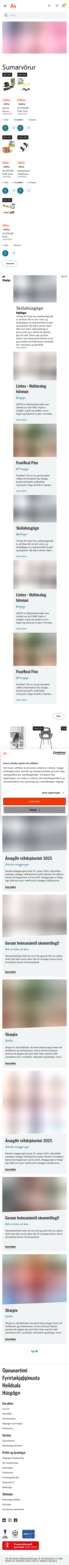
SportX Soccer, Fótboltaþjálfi (8, 111)
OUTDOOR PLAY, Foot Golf (22, 111)
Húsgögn (11, 1393)
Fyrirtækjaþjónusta (21, 1378)
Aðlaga (34, 810)
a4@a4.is (52, 1561)
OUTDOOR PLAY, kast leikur (7, 174)
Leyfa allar (34, 801)
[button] (5, 6)
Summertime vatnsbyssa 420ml (23, 174)
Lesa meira (21, 347)
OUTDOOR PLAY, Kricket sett (8, 236)
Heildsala (11, 1385)
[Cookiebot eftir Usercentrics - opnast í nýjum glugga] (53, 753)
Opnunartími (14, 1370)
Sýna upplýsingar (51, 792)
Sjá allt (64, 276)
